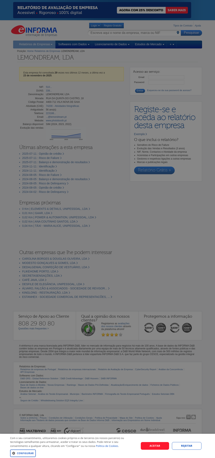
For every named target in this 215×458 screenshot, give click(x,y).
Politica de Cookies (107, 446)
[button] (72, 453)
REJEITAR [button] (186, 445)
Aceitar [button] (155, 445)
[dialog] (107, 446)
